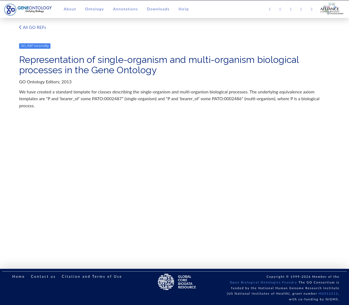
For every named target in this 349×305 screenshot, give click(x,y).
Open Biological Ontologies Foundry (263, 282)
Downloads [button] (158, 9)
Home (18, 276)
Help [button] (184, 9)
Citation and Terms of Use (92, 276)
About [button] (70, 9)
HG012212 (328, 293)
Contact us (43, 276)
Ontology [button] (94, 9)
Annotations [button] (125, 9)
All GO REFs (32, 27)
